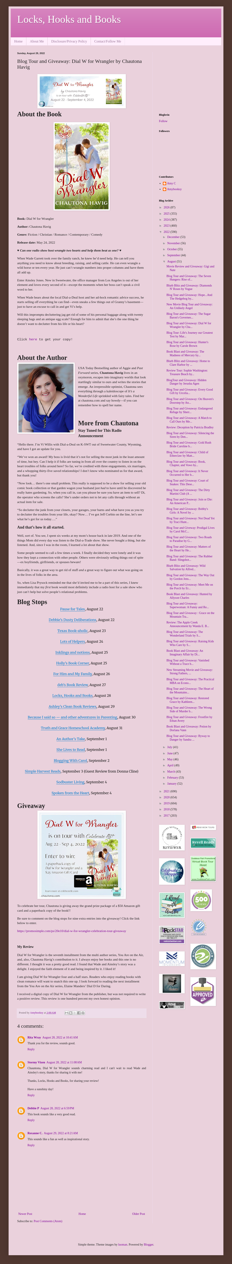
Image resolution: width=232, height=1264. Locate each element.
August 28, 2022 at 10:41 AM (60, 1037)
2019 (167, 803)
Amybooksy (174, 189)
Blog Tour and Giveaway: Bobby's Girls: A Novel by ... (187, 510)
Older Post (138, 1214)
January (172, 783)
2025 (167, 213)
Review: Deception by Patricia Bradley (190, 427)
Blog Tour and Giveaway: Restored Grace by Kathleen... (187, 700)
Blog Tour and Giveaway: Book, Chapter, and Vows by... (186, 463)
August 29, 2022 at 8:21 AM (61, 1133)
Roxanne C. (35, 1133)
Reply (31, 1049)
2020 (167, 797)
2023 (167, 225)
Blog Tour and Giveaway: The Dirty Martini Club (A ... (188, 491)
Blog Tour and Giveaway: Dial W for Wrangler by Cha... (188, 325)
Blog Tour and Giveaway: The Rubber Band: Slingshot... (189, 558)
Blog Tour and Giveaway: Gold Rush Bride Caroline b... (188, 444)
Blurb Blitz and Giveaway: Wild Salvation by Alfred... (185, 567)
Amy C (171, 183)
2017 (167, 815)
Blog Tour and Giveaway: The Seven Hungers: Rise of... (188, 277)
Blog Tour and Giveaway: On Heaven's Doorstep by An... (190, 400)
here (34, 339)
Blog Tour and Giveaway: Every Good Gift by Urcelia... (189, 391)
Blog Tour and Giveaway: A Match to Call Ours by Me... (189, 419)
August (172, 261)
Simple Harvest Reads (43, 771)
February (173, 777)
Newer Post (25, 1214)
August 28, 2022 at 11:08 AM (64, 1062)
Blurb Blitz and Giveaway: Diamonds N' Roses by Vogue (189, 287)
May (170, 759)
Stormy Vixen (36, 1062)
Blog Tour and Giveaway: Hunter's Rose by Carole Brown (187, 344)
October (172, 249)
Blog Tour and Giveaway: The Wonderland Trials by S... (184, 633)
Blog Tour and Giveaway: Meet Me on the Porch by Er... (189, 586)
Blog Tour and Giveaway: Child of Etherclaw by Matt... (187, 454)
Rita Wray (34, 1037)
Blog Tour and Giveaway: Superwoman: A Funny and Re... (187, 605)
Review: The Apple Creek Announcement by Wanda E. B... (187, 624)
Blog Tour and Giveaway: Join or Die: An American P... (189, 501)
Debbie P (33, 1108)
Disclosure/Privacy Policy (69, 41)
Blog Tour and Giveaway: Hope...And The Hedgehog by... (189, 296)
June (170, 753)
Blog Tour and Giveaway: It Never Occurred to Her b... (187, 473)
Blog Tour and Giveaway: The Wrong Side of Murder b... (189, 709)
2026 (167, 207)
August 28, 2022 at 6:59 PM (57, 1108)
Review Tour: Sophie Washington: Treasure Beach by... (187, 372)
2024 (167, 219)
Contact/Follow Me (107, 41)
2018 (167, 809)
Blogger (148, 1244)
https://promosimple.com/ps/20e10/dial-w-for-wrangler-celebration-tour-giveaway (71, 931)
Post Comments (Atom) (48, 1221)
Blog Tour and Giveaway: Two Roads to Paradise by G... (189, 539)
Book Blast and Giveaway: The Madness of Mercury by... (185, 353)
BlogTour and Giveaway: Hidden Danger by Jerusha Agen (186, 382)
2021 (167, 791)
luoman (122, 1244)
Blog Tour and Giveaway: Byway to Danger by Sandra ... (188, 737)
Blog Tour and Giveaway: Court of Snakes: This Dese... (187, 482)
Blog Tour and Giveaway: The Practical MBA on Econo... (190, 681)
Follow (163, 121)
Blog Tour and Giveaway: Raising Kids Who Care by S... (190, 643)
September (174, 255)
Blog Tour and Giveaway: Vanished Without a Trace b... (187, 662)
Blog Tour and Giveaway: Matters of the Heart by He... (188, 548)
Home (18, 41)
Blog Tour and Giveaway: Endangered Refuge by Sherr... (189, 410)
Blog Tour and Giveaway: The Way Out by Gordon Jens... (190, 577)
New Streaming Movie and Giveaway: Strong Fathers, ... (189, 671)
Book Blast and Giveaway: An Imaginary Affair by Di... (184, 652)
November (174, 243)
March (171, 771)
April (170, 765)
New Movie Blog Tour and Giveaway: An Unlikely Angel (189, 306)
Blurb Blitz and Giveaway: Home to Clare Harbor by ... (188, 362)
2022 (167, 231)
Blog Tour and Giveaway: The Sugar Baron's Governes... (188, 315)
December (173, 237)
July (170, 747)
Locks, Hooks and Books (69, 19)
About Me (37, 41)
